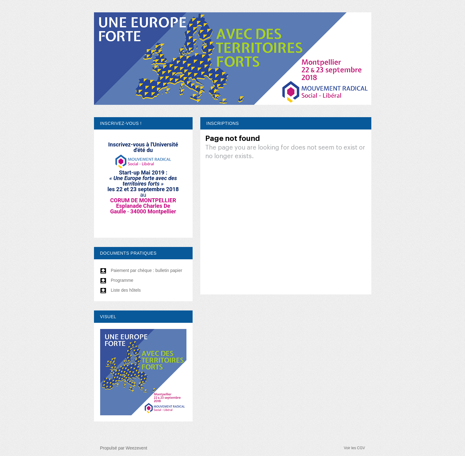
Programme (116, 280)
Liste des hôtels (120, 290)
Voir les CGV (354, 448)
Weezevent (136, 448)
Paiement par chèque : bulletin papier (141, 270)
